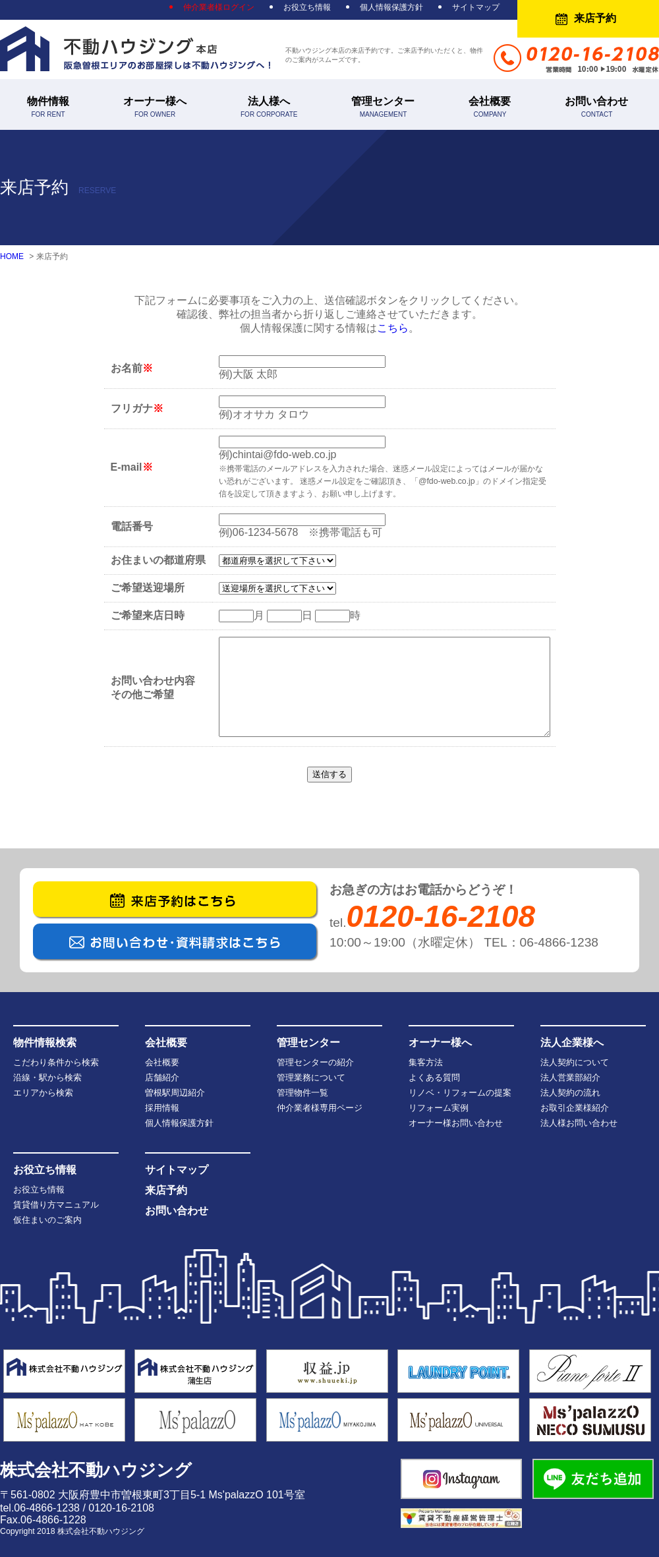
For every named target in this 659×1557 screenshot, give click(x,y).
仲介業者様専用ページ (319, 1108)
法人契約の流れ (570, 1093)
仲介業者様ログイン (218, 7)
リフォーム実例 (439, 1108)
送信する (329, 774)
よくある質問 (434, 1077)
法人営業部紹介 (570, 1077)
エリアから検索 (43, 1093)
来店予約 (595, 18)
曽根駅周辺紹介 (175, 1093)
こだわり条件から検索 (56, 1062)
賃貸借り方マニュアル (56, 1205)
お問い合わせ (596, 107)
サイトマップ (476, 7)
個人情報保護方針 (391, 7)
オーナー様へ (154, 107)
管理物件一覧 (302, 1093)
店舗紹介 (162, 1077)
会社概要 (490, 107)
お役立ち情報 (307, 7)
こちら (393, 328)
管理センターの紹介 (315, 1062)
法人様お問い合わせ (578, 1123)
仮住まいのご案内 (47, 1220)
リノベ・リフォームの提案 (460, 1093)
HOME (12, 256)
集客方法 (426, 1062)
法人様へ (269, 107)
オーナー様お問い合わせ (456, 1123)
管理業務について (311, 1077)
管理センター (383, 107)
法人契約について (574, 1062)
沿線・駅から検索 (47, 1077)
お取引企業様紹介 (574, 1108)
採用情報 (162, 1108)
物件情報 (48, 107)
